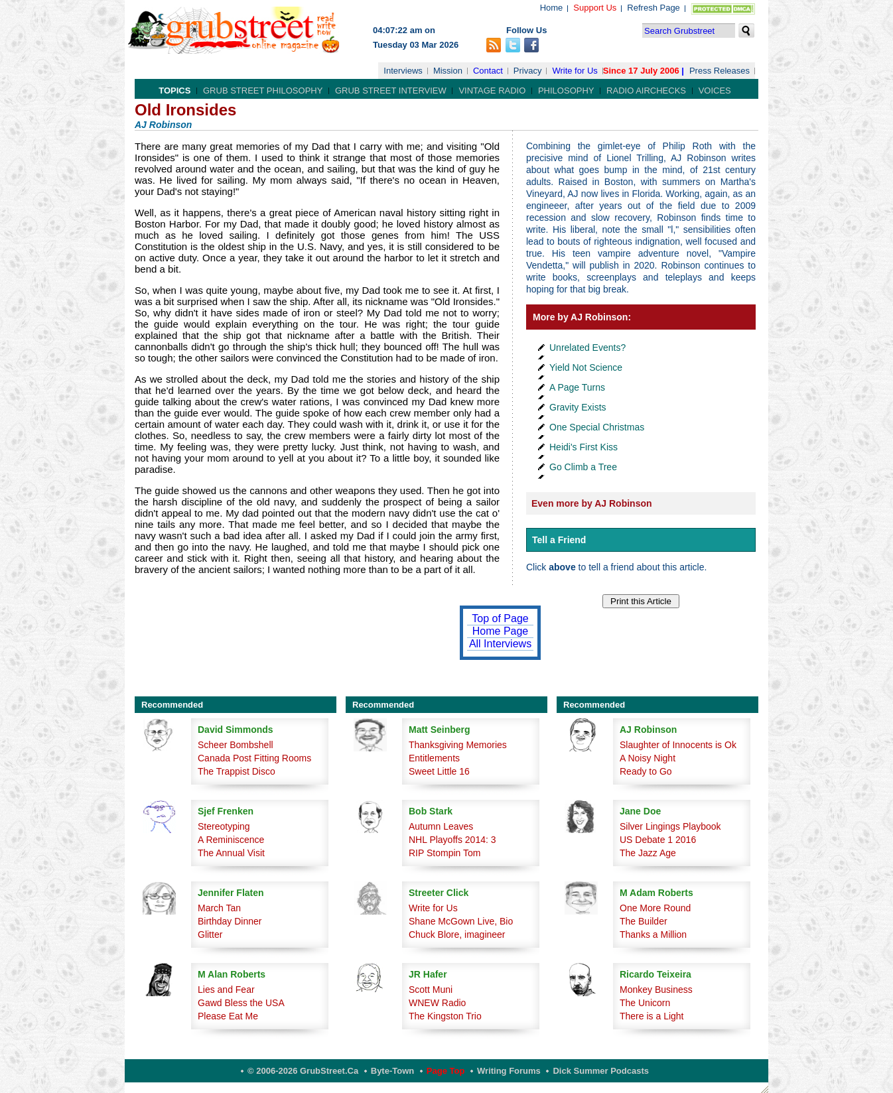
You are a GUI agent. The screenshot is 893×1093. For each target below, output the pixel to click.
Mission (447, 71)
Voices (715, 91)
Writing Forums (509, 1071)
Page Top (446, 1071)
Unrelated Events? (587, 347)
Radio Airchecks (646, 91)
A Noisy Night (647, 758)
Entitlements (434, 758)
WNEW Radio (437, 1002)
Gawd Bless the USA (241, 1002)
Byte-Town (392, 1071)
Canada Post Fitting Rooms (254, 758)
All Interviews (500, 643)
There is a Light (652, 1016)
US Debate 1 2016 (658, 839)
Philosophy (566, 91)
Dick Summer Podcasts (601, 1071)
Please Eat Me (228, 1016)
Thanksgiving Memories (458, 744)
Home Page (500, 631)
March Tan (219, 908)
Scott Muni (430, 989)
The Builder (643, 921)
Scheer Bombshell (235, 744)
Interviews (403, 71)
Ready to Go (646, 771)
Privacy (528, 71)
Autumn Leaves (441, 826)
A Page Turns (577, 387)
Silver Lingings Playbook (670, 826)
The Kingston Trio (445, 1016)
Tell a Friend (559, 540)
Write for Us (574, 71)
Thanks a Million (653, 934)
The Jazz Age (648, 853)
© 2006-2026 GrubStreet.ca (302, 1071)
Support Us (594, 8)
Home (551, 8)
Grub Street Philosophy (262, 91)
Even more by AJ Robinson (591, 503)
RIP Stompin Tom (444, 853)
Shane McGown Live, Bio (461, 921)
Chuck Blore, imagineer (457, 934)
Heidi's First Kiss (583, 447)
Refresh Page (653, 8)
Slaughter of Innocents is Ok (678, 744)
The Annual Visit (231, 853)
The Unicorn (645, 1002)
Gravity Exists (577, 407)
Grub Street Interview (390, 91)
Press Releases (719, 71)
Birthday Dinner (230, 921)
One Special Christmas (596, 427)
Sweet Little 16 (439, 771)
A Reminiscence (231, 839)
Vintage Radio (491, 91)
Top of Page (500, 618)
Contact (488, 71)
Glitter (210, 934)
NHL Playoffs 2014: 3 (452, 839)
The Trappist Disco (236, 771)
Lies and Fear (226, 989)
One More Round (655, 908)
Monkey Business (656, 989)
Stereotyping (224, 826)
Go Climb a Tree (583, 467)
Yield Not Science (585, 367)
